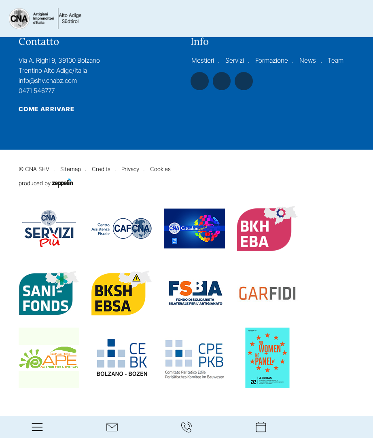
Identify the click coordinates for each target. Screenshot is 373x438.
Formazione (271, 60)
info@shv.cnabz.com (48, 81)
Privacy (130, 168)
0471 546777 (37, 91)
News (307, 60)
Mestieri (202, 60)
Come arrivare (47, 109)
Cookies (160, 168)
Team (335, 60)
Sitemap (70, 168)
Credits (101, 168)
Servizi (234, 60)
